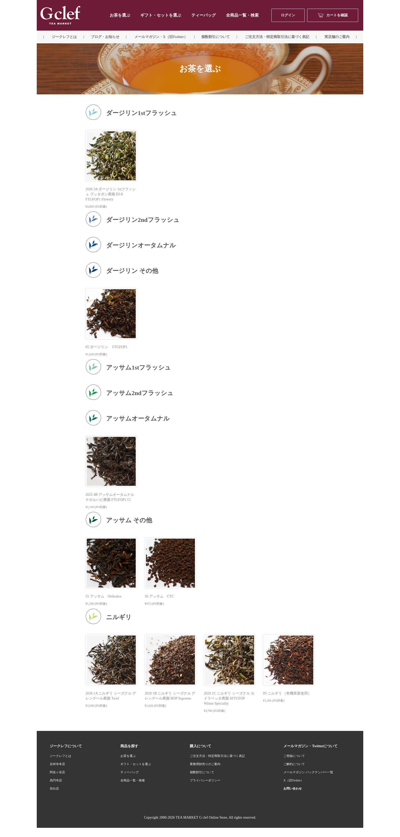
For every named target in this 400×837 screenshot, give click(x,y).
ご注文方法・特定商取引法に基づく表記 (217, 756)
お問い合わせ (292, 788)
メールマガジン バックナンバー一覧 (308, 772)
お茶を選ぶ (128, 756)
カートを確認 (333, 15)
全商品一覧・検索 (242, 15)
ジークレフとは (60, 756)
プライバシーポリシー (205, 780)
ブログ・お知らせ (105, 37)
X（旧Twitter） (293, 780)
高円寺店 (56, 780)
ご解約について (294, 764)
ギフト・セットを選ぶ (160, 15)
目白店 (54, 788)
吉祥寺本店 (57, 764)
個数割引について (215, 37)
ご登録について (294, 756)
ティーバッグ (203, 15)
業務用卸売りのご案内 (205, 764)
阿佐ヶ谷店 (57, 772)
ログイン (288, 15)
